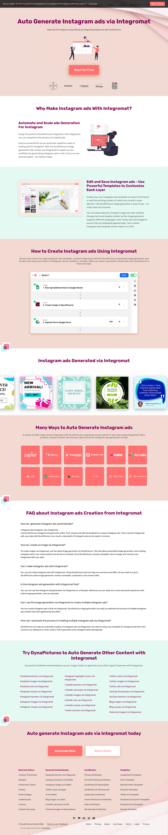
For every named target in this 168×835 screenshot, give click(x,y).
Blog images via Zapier (55, 799)
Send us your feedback (57, 824)
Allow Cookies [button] (157, 4)
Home (88, 824)
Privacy (146, 824)
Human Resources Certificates (98, 799)
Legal (137, 824)
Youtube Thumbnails (27, 775)
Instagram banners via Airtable (59, 780)
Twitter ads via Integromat (122, 686)
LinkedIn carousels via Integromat (81, 690)
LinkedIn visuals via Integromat (80, 705)
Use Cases (117, 824)
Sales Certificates (92, 804)
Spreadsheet (52, 476)
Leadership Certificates (94, 794)
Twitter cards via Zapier (56, 790)
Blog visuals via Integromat (122, 707)
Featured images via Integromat (125, 712)
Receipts (22, 780)
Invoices (22, 804)
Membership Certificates (95, 809)
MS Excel (73, 476)
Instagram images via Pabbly (58, 785)
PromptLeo (46, 828)
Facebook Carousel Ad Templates (135, 799)
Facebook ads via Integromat (34, 686)
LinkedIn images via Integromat (80, 695)
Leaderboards (24, 799)
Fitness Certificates (93, 775)
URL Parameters (137, 476)
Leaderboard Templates (130, 775)
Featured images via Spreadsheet (61, 809)
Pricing (97, 824)
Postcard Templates (129, 790)
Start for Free (84, 70)
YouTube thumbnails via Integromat (126, 691)
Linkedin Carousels (26, 809)
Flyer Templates (127, 780)
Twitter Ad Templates (129, 794)
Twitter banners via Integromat (80, 710)
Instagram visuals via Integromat (36, 707)
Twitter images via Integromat (124, 681)
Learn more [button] (92, 4)
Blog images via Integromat (122, 702)
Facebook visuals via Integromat (36, 691)
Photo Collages (25, 794)
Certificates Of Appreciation (96, 785)
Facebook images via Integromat (36, 681)
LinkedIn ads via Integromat (78, 700)
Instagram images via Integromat (36, 702)
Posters (21, 790)
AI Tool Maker (51, 794)
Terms (128, 824)
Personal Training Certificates (97, 780)
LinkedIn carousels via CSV (57, 804)
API (94, 476)
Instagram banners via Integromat (37, 696)
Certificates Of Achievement (97, 790)
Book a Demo (102, 751)
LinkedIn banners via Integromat (81, 684)
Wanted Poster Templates (131, 785)
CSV (30, 476)
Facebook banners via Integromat (36, 676)
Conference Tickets (27, 785)
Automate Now (65, 751)
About (107, 824)
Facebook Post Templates (131, 804)
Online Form (116, 476)
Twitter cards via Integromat (123, 676)
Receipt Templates (128, 809)
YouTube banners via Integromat (125, 696)
